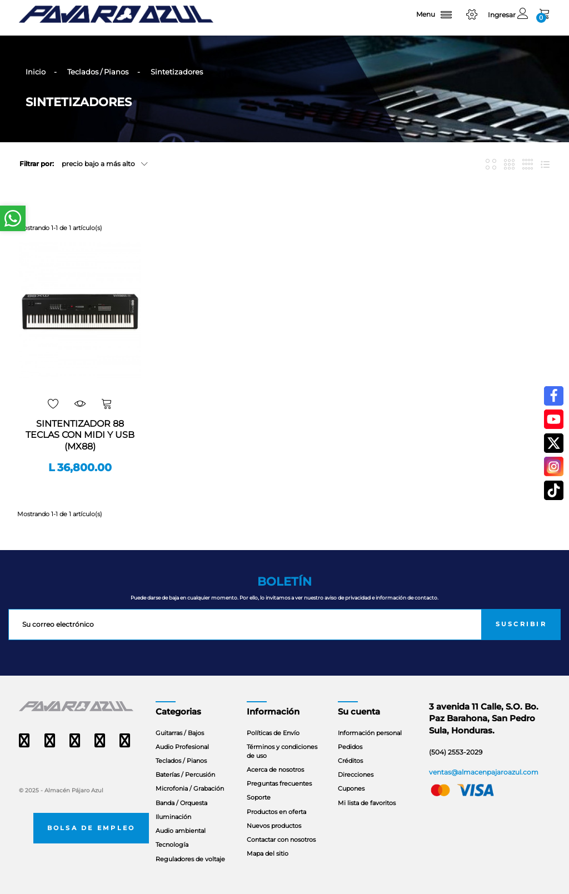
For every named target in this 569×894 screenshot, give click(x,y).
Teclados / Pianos (181, 761)
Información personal (370, 733)
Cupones (351, 788)
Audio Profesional (182, 747)
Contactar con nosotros (281, 839)
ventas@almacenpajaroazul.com (483, 772)
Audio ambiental (181, 831)
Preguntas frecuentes (279, 783)
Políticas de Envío (273, 733)
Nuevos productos (274, 826)
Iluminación (173, 817)
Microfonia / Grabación (190, 788)
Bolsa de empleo (91, 828)
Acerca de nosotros (275, 769)
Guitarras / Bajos (180, 733)
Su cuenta (359, 712)
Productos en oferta (276, 812)
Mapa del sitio (267, 853)
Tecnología (172, 844)
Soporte (259, 797)
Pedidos (350, 747)
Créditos (350, 761)
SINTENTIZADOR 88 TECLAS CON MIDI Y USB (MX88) (80, 435)
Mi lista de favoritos (367, 803)
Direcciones (355, 774)
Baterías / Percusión (185, 774)
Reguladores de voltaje (190, 859)
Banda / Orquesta (181, 803)
